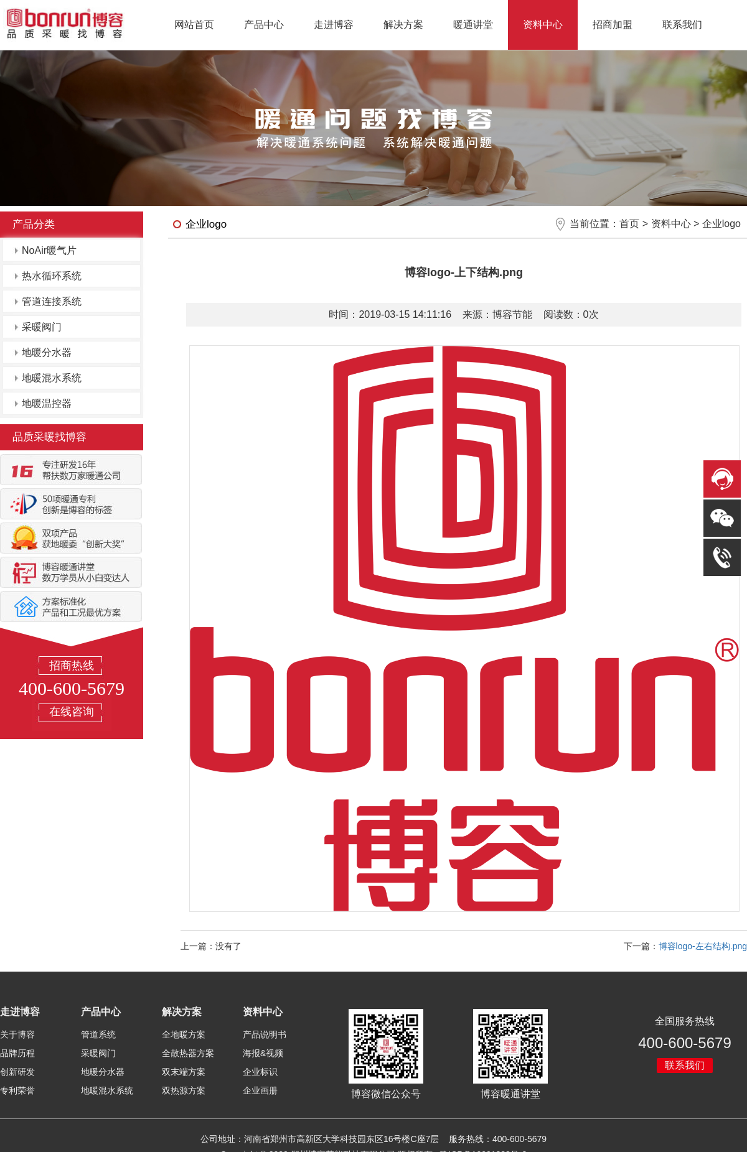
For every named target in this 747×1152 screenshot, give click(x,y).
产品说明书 (264, 1034)
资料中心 (543, 24)
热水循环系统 (52, 276)
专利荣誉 (17, 1090)
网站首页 (194, 24)
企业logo (721, 223)
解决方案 (403, 24)
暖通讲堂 (473, 24)
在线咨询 (71, 711)
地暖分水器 (47, 352)
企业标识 (260, 1072)
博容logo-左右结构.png (703, 946)
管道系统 (98, 1034)
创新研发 (17, 1072)
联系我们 (682, 24)
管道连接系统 (52, 301)
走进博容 (334, 24)
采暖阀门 (42, 327)
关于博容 (17, 1034)
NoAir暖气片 (49, 250)
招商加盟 (612, 24)
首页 (629, 223)
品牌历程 (17, 1053)
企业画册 (260, 1090)
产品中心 (264, 24)
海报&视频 (263, 1053)
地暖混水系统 (52, 378)
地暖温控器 (47, 403)
